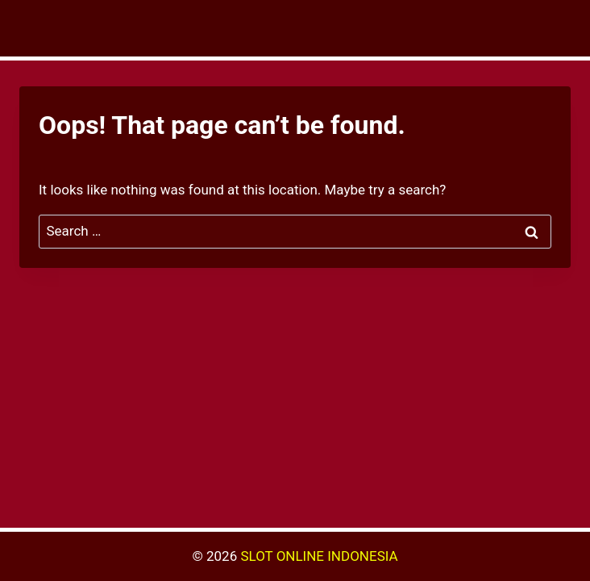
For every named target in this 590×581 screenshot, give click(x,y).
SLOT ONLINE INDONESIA (318, 556)
